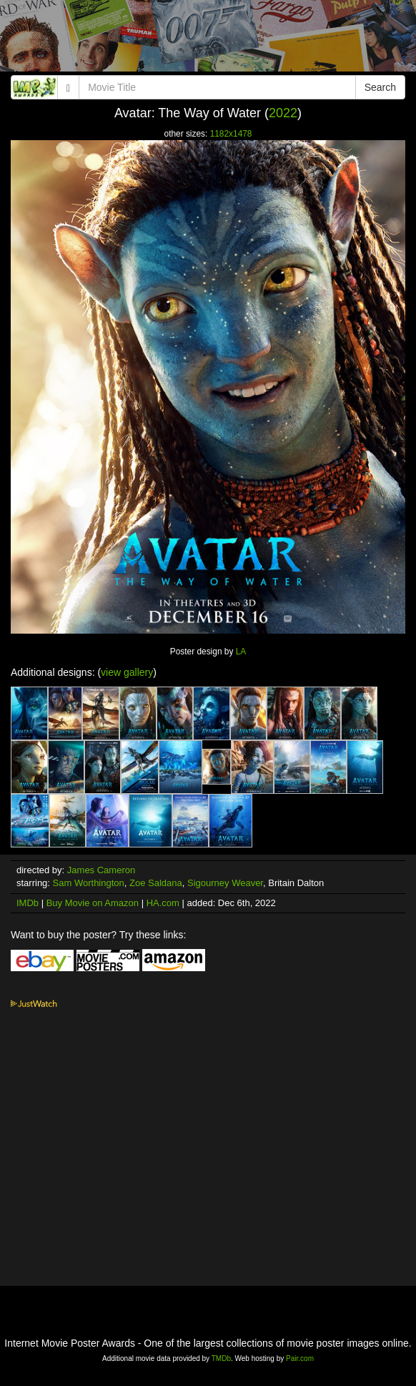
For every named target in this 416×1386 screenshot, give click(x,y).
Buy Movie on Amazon (92, 903)
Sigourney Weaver (225, 883)
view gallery (127, 672)
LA (241, 652)
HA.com (163, 903)
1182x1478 (231, 134)
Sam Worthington (88, 883)
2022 (283, 113)
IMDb (27, 903)
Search (380, 87)
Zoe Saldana (155, 883)
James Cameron (101, 870)
